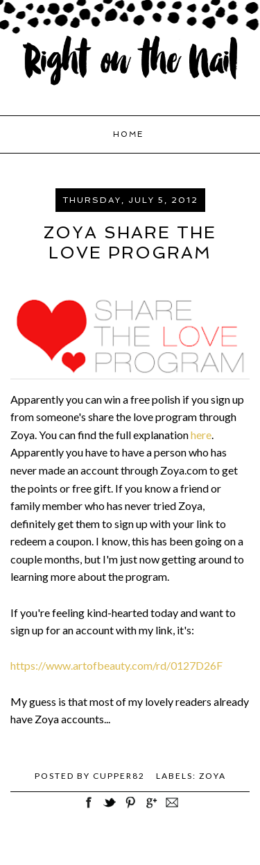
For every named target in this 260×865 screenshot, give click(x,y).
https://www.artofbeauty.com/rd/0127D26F (116, 665)
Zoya (212, 776)
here (201, 434)
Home (128, 134)
